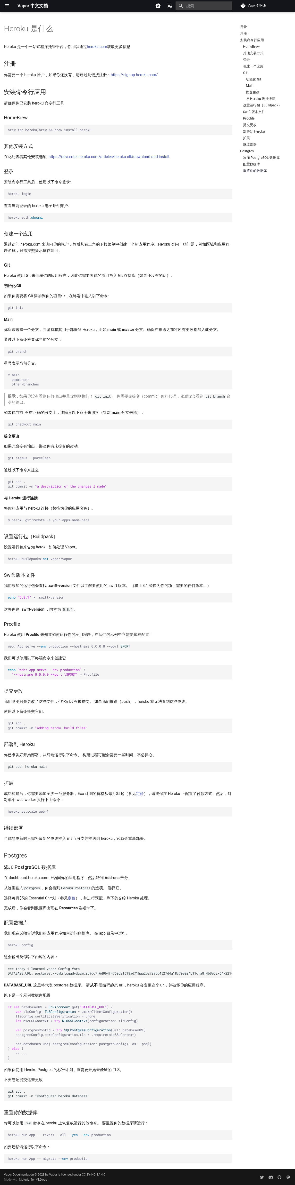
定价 (140, 793)
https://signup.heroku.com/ (134, 74)
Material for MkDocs (33, 1179)
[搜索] (204, 5)
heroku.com (97, 46)
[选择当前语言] (170, 6)
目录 (243, 27)
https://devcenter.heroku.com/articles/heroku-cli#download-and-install (109, 156)
